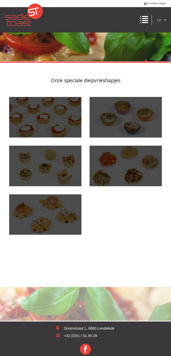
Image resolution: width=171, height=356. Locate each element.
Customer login (155, 3)
